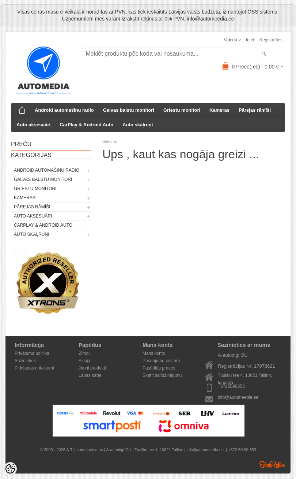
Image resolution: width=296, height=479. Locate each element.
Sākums (109, 141)
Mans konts (154, 353)
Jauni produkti (92, 368)
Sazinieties (25, 360)
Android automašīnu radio (64, 110)
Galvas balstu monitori (128, 110)
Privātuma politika (32, 353)
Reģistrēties (270, 39)
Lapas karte (90, 375)
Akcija (84, 360)
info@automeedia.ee (238, 397)
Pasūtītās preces (159, 368)
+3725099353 (231, 386)
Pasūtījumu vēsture (161, 360)
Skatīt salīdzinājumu (162, 375)
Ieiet (250, 39)
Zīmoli (85, 353)
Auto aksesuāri (33, 124)
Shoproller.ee (272, 464)
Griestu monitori (181, 110)
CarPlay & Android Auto (86, 124)
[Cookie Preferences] (10, 468)
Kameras (219, 110)
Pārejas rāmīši (255, 110)
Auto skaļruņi (137, 124)
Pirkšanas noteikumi (34, 368)
